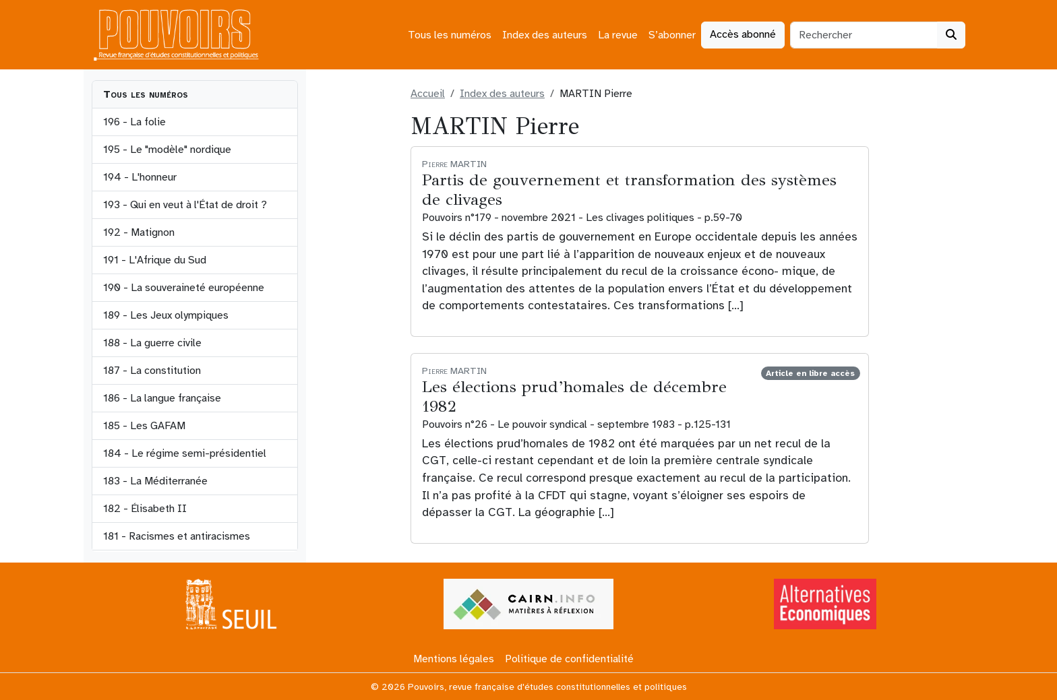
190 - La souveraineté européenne (183, 287)
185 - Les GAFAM (144, 426)
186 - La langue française (162, 398)
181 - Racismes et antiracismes (176, 536)
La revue (618, 35)
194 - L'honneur (140, 177)
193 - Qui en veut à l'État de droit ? (185, 205)
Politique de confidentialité (569, 659)
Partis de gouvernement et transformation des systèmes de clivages (629, 190)
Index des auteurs (544, 35)
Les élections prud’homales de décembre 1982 (574, 396)
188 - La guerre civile (152, 343)
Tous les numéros (449, 35)
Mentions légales (453, 659)
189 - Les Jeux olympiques (166, 315)
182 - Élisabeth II (145, 508)
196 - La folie (134, 122)
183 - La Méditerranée (155, 481)
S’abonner (672, 35)
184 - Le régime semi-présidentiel (184, 453)
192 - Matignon (139, 232)
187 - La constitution (152, 370)
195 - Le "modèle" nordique (167, 149)
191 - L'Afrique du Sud (154, 260)
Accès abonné (743, 34)
